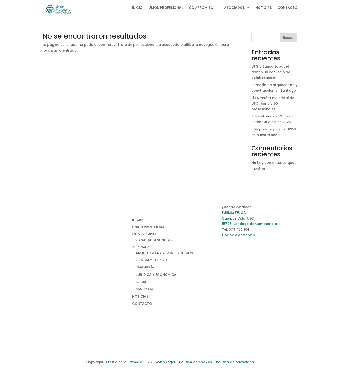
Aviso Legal (165, 362)
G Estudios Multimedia (123, 362)
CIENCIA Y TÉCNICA (152, 260)
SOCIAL (142, 282)
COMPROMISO (201, 8)
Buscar (289, 37)
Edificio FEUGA (234, 212)
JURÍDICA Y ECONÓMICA (156, 274)
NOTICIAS (263, 8)
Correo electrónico (238, 235)
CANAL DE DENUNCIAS (154, 239)
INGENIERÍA (145, 267)
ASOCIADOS (234, 8)
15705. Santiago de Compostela (249, 223)
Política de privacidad (235, 362)
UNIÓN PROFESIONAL (166, 8)
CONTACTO (288, 8)
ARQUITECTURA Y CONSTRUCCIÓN (164, 252)
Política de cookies (195, 362)
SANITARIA (144, 289)
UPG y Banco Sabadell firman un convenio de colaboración (270, 72)
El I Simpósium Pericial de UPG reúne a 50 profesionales (272, 103)
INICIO (137, 8)
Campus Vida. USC (238, 218)
